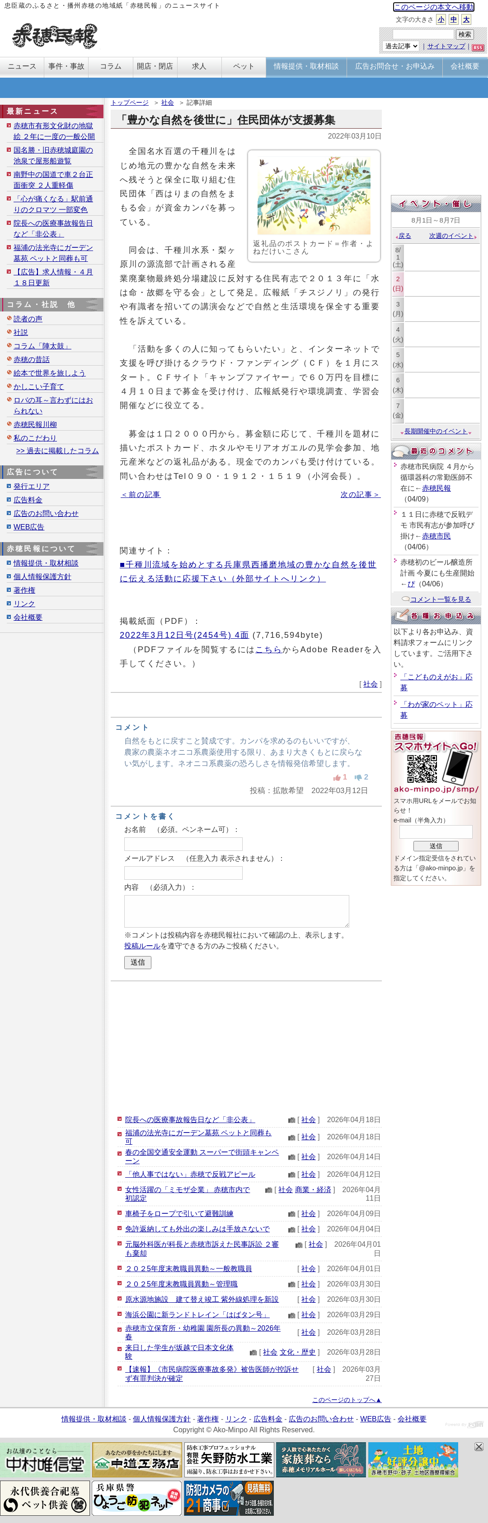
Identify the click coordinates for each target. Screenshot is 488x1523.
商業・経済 (313, 1189)
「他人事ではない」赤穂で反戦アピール (190, 1174)
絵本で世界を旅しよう (50, 373)
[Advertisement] (246, 1047)
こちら (268, 649)
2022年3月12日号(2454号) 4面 (184, 635)
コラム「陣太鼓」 (42, 346)
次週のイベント (453, 235)
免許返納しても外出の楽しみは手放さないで (197, 1229)
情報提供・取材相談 (46, 563)
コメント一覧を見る (436, 599)
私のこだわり (35, 438)
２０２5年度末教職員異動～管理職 (181, 1284)
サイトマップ (446, 46)
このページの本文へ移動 (434, 7)
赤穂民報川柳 (35, 424)
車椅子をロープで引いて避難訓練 (179, 1213)
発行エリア (32, 486)
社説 (21, 332)
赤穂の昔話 (32, 359)
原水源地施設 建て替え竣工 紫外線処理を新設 (202, 1299)
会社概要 (28, 617)
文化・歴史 (298, 1352)
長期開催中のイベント (436, 431)
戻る (402, 235)
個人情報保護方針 (42, 576)
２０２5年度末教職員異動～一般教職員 (188, 1268)
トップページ (130, 102)
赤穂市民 (436, 536)
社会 (167, 102)
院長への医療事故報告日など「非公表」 (190, 1120)
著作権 (24, 590)
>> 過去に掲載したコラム (57, 451)
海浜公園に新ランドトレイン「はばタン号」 (197, 1315)
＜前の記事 (141, 494)
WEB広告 (29, 527)
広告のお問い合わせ (46, 513)
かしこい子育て (39, 386)
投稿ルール (142, 946)
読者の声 (28, 319)
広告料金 (28, 500)
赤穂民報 (436, 488)
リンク (24, 604)
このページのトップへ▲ (347, 1399)
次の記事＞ (361, 494)
